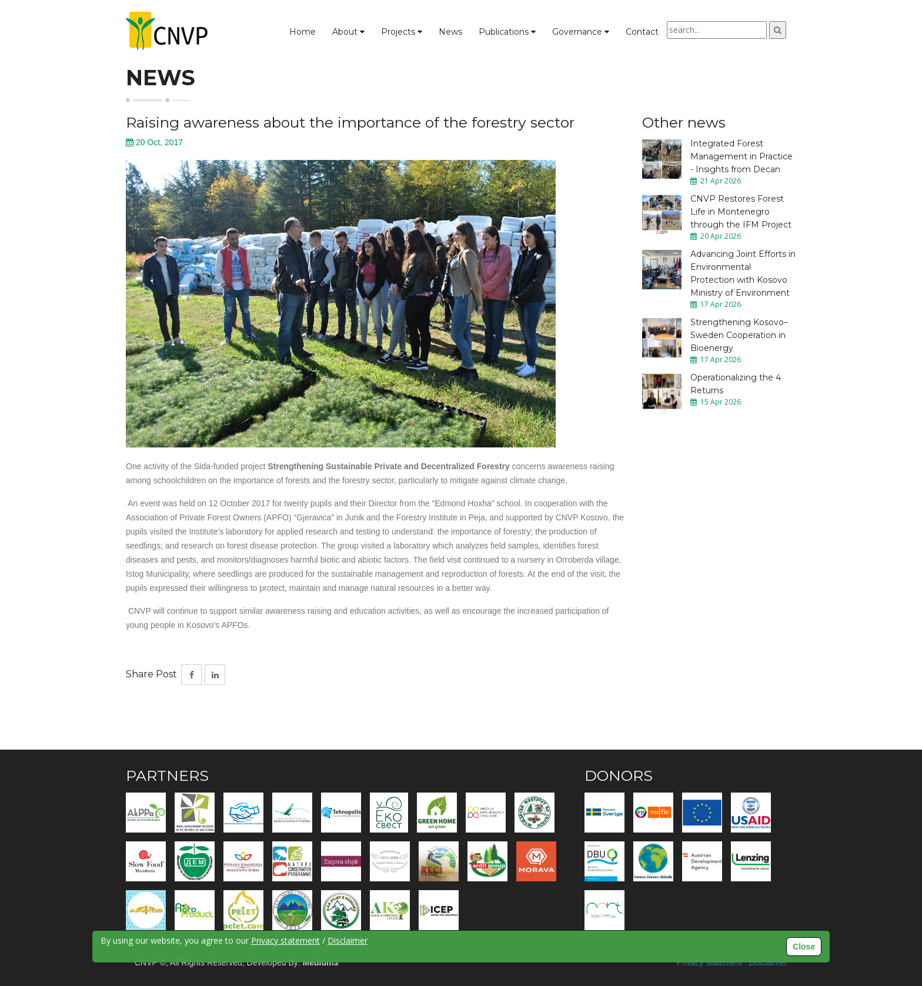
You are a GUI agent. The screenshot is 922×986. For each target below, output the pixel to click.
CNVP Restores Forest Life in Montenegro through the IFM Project (740, 211)
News (450, 31)
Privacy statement (709, 962)
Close (804, 946)
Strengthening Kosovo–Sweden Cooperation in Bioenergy (739, 335)
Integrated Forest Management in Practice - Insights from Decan (741, 156)
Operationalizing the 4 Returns (735, 384)
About (348, 31)
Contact (642, 31)
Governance (580, 31)
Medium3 (321, 962)
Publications (507, 31)
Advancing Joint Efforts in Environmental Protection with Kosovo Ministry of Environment (743, 273)
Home (302, 31)
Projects (401, 31)
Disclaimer (768, 962)
